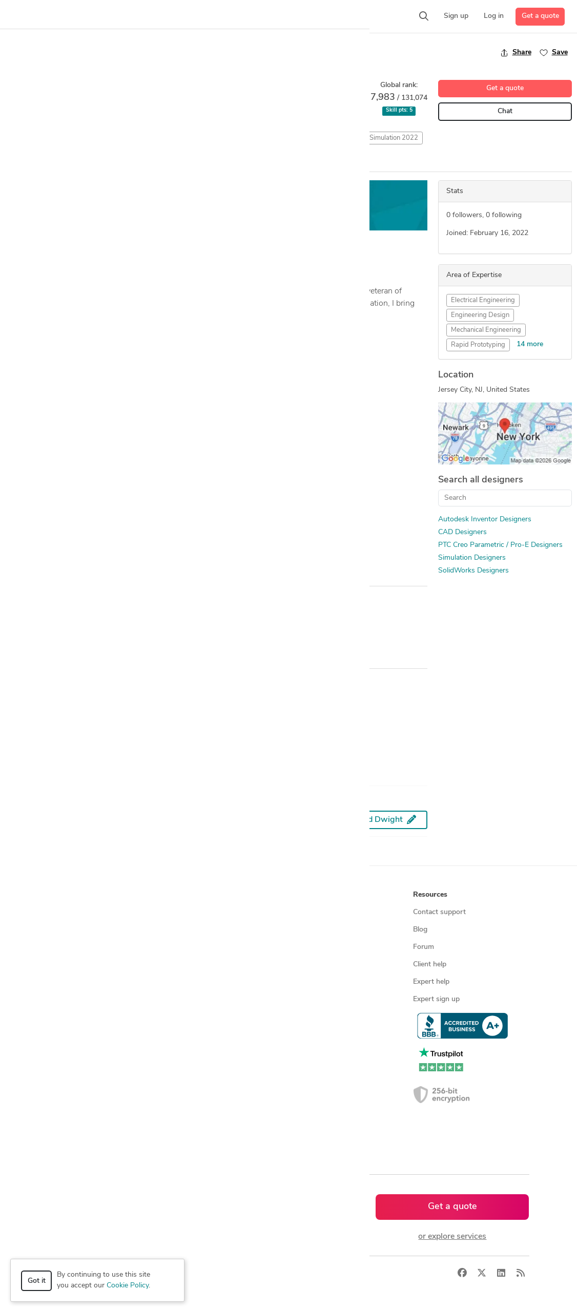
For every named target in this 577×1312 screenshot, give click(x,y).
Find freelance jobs (202, 930)
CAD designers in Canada (212, 1069)
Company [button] (308, 895)
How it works (74, 912)
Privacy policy (314, 1017)
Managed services (80, 930)
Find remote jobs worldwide (217, 982)
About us (307, 912)
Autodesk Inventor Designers (484, 519)
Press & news (315, 930)
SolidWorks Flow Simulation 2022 (368, 138)
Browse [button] (185, 895)
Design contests (78, 947)
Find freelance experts (207, 912)
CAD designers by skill (207, 1034)
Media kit (307, 947)
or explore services (452, 1237)
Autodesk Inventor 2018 (46, 138)
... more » (21, 329)
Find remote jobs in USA (211, 999)
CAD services (73, 964)
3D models (189, 1017)
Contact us (310, 982)
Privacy (207, 1274)
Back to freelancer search (50, 52)
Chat (505, 111)
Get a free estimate (265, 205)
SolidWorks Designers (473, 571)
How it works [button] (75, 895)
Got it (37, 1281)
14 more (530, 344)
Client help (429, 964)
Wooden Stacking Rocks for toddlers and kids (87, 454)
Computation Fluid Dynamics (183, 138)
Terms (239, 1274)
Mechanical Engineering (486, 330)
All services (70, 1034)
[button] (127, 16)
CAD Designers (462, 532)
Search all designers (480, 480)
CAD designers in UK (205, 1086)
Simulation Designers (472, 558)
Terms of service (319, 999)
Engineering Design (480, 315)
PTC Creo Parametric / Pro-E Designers (500, 545)
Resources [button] (430, 895)
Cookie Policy (128, 1285)
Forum (423, 947)
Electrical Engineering (483, 300)
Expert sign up (436, 999)
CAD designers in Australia (215, 1104)
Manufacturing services (89, 1017)
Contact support (439, 912)
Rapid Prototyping (478, 345)
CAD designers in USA (208, 1051)
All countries (192, 1121)
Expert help (431, 982)
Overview (22, 162)
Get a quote (540, 16)
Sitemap (185, 1138)
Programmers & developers (95, 999)
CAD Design (111, 138)
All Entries (77, 162)
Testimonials (312, 964)
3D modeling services (86, 982)
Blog (420, 930)
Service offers (194, 947)
